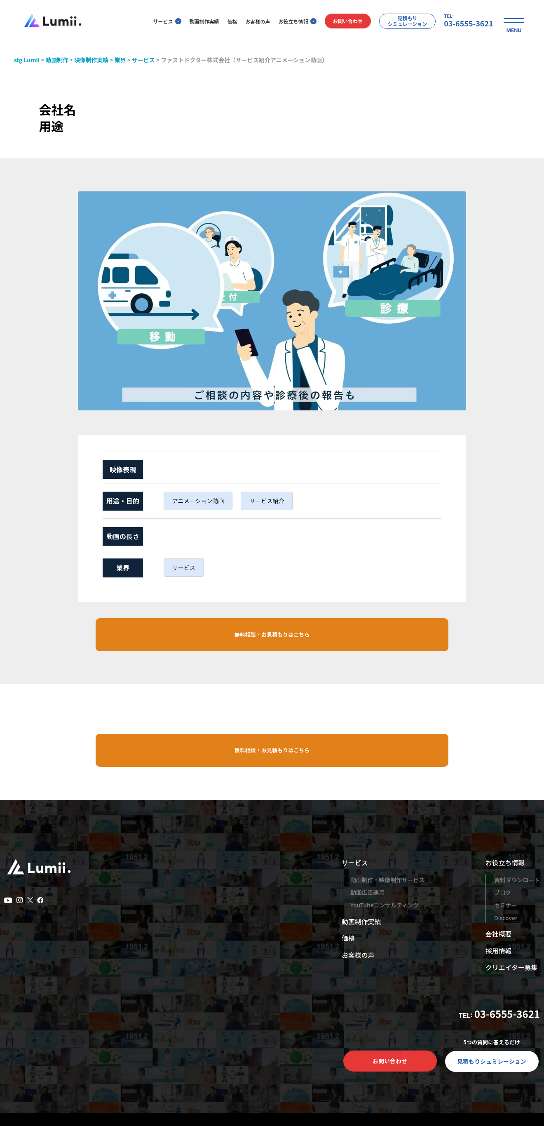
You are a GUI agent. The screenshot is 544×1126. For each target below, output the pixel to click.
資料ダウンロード (517, 880)
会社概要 (498, 935)
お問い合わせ (345, 21)
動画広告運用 (367, 893)
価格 (229, 21)
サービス (164, 21)
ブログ (502, 893)
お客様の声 (255, 21)
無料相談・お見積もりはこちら (272, 634)
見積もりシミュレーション (404, 21)
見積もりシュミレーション (491, 1062)
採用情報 (498, 951)
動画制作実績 (201, 21)
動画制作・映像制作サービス (387, 880)
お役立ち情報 (295, 21)
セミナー (505, 906)
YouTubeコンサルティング (385, 906)
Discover (505, 918)
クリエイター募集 (511, 968)
